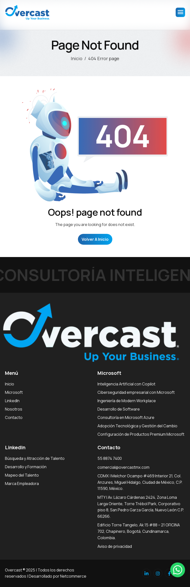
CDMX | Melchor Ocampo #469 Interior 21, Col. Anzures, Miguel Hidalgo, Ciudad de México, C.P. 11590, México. (139, 482)
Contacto (14, 417)
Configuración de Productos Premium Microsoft (140, 434)
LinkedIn (12, 400)
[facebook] (169, 573)
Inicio (9, 384)
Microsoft (14, 392)
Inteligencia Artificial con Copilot (126, 384)
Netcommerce (73, 576)
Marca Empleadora (22, 483)
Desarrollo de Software (118, 409)
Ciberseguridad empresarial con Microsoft (136, 392)
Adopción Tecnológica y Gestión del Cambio (137, 426)
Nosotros (13, 409)
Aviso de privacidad (114, 546)
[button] (177, 569)
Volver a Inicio (95, 239)
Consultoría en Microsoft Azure (125, 417)
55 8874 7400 (109, 458)
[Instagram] (157, 573)
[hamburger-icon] (180, 12)
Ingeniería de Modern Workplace (126, 400)
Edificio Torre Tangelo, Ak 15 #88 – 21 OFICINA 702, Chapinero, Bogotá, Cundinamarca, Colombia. (138, 531)
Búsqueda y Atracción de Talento (35, 458)
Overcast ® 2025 (20, 570)
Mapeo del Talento (22, 475)
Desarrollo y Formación (26, 466)
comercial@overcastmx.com (123, 467)
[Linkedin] (146, 573)
